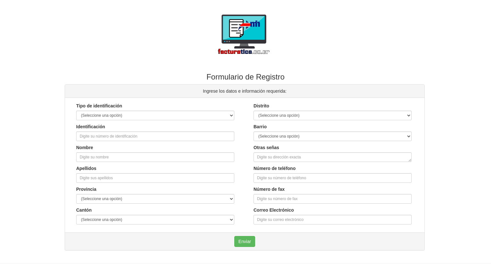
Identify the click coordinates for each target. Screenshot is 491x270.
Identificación (90, 126)
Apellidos (86, 168)
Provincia (86, 189)
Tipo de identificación (99, 105)
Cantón (84, 210)
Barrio (260, 126)
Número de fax (269, 189)
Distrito (261, 105)
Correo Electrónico (274, 210)
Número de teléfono (274, 168)
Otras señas (266, 147)
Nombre (84, 147)
